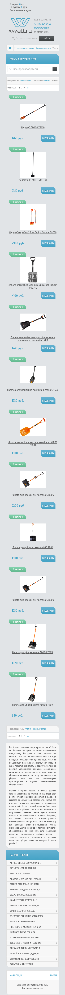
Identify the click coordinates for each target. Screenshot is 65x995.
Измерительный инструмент (25, 937)
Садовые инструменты (43, 48)
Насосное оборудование (22, 921)
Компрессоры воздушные (23, 900)
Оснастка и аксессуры (21, 964)
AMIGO (28, 728)
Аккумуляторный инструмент (25, 878)
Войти (53, 975)
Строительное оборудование (24, 958)
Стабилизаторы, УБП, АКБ (22, 910)
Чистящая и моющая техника (25, 926)
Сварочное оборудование (23, 894)
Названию (23, 81)
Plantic (42, 728)
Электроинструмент (20, 873)
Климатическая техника (22, 932)
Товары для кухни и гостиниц (25, 942)
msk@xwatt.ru (41, 27)
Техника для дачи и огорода (25, 889)
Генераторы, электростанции (24, 905)
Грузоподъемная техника (23, 868)
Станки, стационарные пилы (24, 884)
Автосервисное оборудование (25, 862)
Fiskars (35, 728)
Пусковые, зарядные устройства (26, 916)
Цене (29, 81)
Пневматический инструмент (25, 948)
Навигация (16, 975)
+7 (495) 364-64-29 (42, 23)
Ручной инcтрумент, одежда (24, 48)
